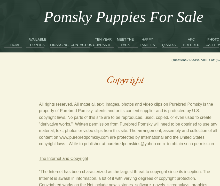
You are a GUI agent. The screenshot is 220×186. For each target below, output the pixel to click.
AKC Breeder (191, 42)
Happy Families (147, 42)
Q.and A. (169, 45)
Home (15, 45)
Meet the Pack (125, 42)
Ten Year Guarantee (103, 42)
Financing (59, 45)
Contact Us (81, 45)
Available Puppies (37, 42)
